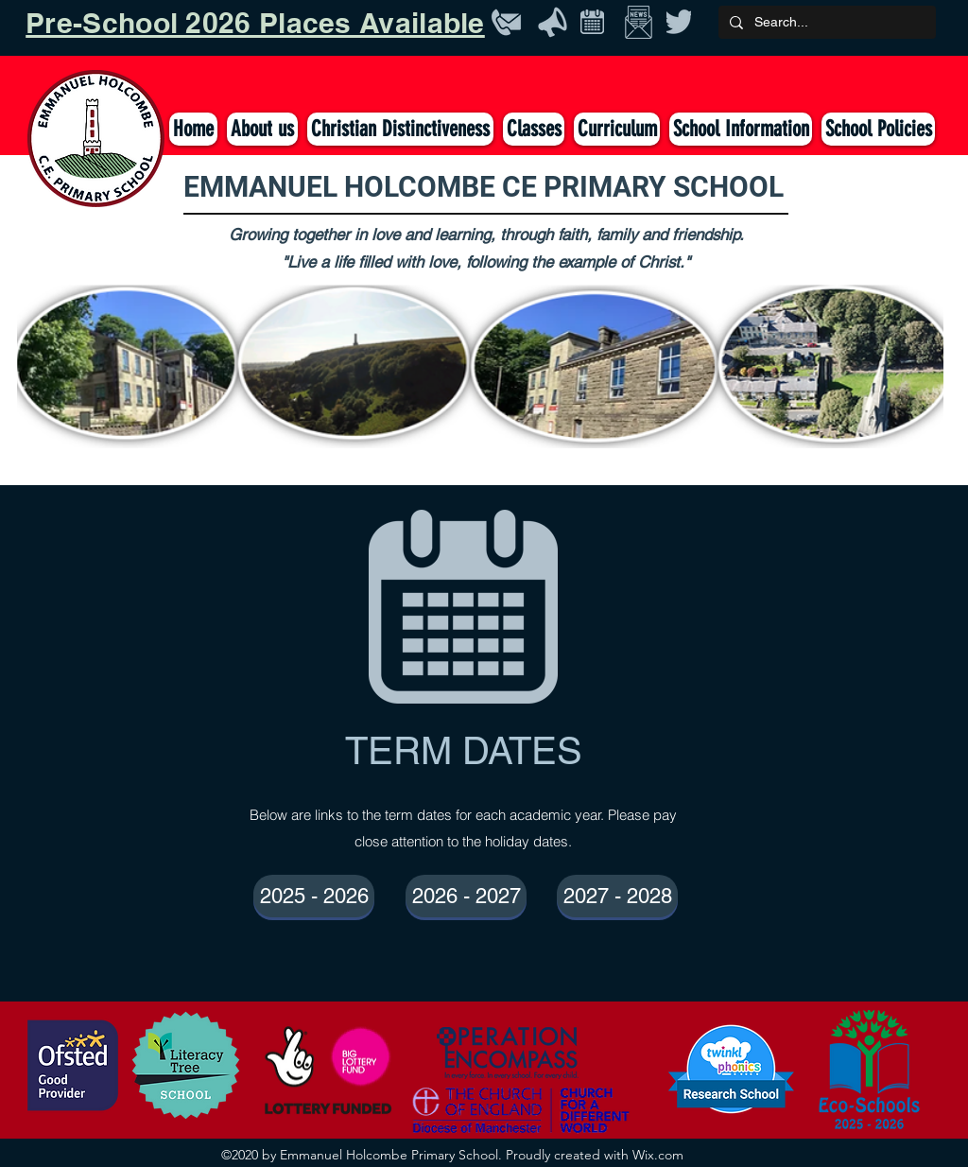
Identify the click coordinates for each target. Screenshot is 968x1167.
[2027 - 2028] (617, 896)
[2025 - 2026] (313, 896)
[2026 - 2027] (466, 896)
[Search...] (825, 23)
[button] (533, 129)
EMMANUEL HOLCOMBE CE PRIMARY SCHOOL (483, 186)
